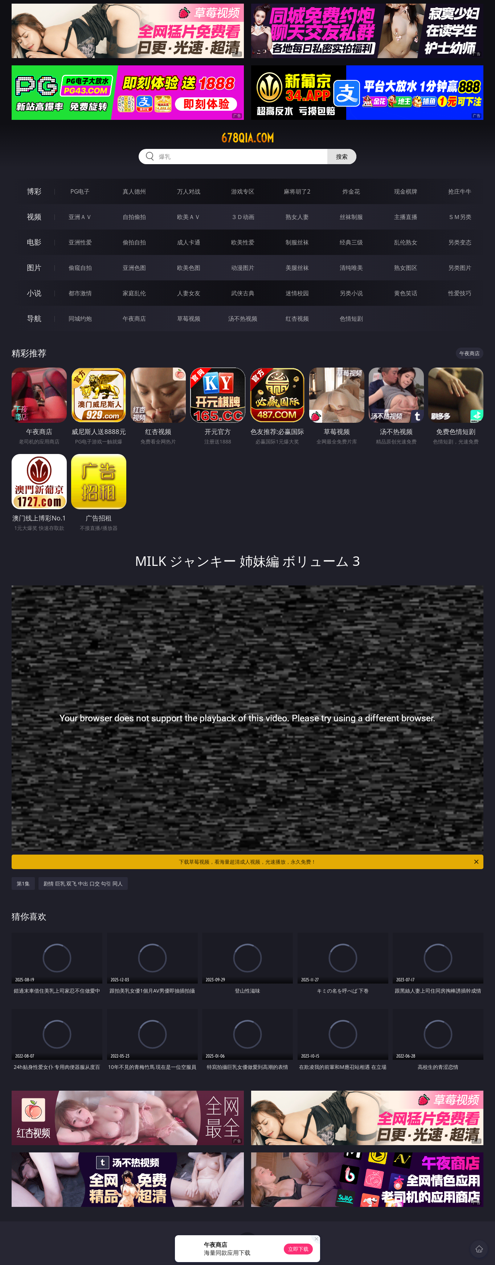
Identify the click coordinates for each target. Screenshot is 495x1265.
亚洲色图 (134, 268)
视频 (34, 217)
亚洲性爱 (80, 242)
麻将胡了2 (297, 191)
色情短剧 (351, 319)
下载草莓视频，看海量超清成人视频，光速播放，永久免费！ (329, 861)
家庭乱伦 (134, 293)
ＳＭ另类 (459, 217)
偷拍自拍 (134, 242)
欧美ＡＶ (188, 217)
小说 (34, 293)
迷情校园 (297, 293)
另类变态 (459, 242)
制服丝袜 (297, 242)
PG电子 (80, 191)
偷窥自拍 (80, 268)
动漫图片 (242, 268)
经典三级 (351, 242)
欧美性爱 (242, 242)
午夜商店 (134, 319)
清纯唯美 (351, 268)
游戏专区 (242, 191)
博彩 (34, 191)
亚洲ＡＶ (80, 217)
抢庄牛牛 (459, 191)
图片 (34, 267)
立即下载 (298, 1248)
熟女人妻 (297, 217)
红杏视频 (297, 319)
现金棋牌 (405, 191)
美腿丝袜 (297, 268)
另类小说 (351, 293)
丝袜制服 (351, 217)
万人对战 (188, 191)
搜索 (342, 157)
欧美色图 (188, 268)
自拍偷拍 (134, 217)
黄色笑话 (405, 293)
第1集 (23, 883)
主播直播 (405, 217)
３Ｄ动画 (242, 217)
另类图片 (459, 268)
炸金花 (351, 191)
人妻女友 (188, 293)
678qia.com (247, 138)
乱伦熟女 (405, 242)
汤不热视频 (242, 319)
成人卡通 (188, 242)
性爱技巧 (459, 293)
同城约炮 (80, 319)
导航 (34, 318)
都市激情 (80, 293)
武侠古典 (242, 293)
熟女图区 (405, 268)
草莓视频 (188, 319)
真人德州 (134, 191)
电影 (34, 242)
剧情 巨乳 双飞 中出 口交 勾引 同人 (83, 883)
